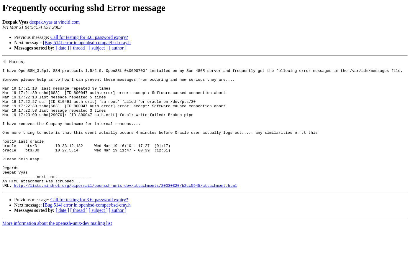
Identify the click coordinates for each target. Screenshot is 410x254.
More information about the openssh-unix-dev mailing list (57, 248)
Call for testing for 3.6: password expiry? (89, 37)
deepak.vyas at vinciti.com (54, 21)
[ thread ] (79, 47)
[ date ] (62, 47)
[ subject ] (98, 47)
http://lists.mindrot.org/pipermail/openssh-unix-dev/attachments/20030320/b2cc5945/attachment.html (125, 211)
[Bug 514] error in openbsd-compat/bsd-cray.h (87, 42)
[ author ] (118, 47)
